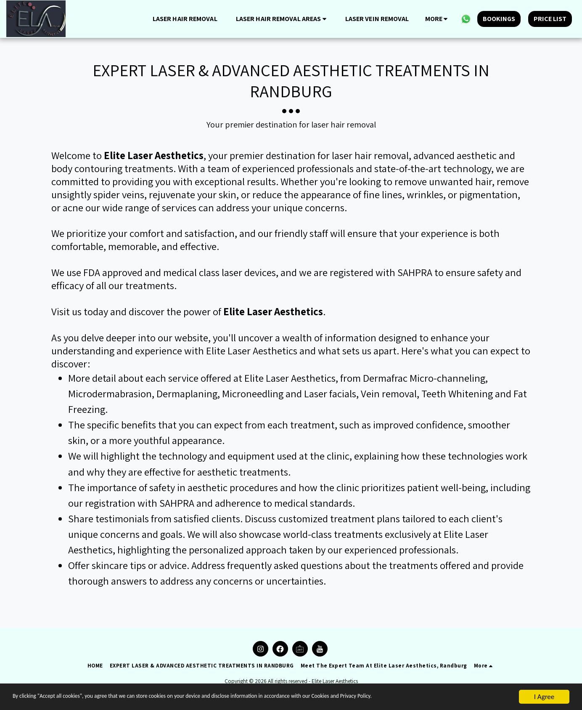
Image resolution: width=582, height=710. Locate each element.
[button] (282, 19)
